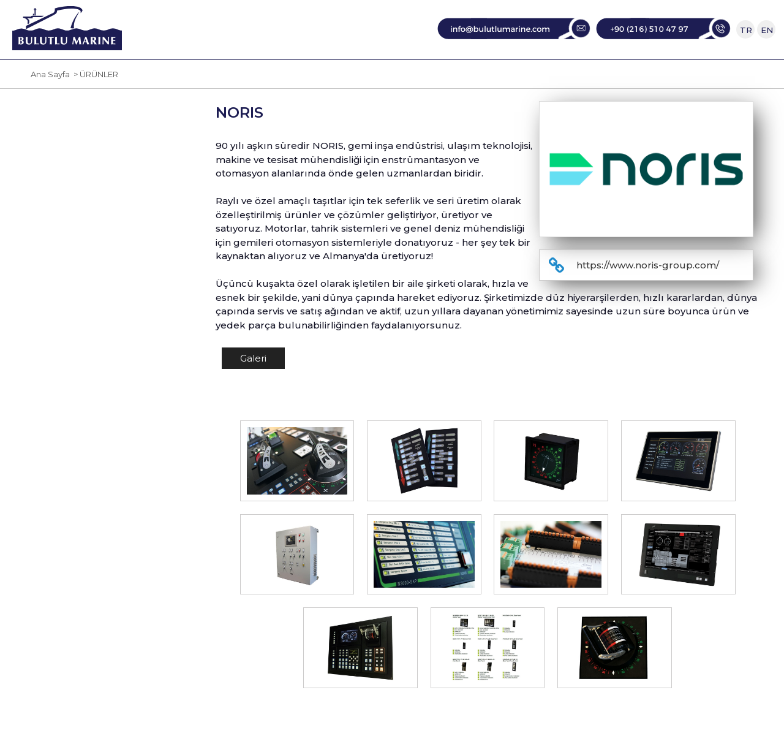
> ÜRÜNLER (94, 110)
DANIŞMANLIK (535, 77)
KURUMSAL (248, 77)
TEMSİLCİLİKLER (357, 77)
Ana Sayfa (50, 110)
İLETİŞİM (627, 77)
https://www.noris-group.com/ (647, 300)
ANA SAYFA (159, 77)
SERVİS (449, 77)
